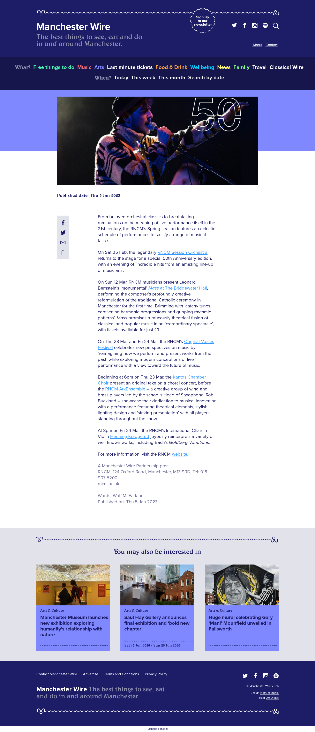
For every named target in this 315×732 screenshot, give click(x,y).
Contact (271, 45)
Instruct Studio (269, 693)
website (179, 454)
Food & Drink (171, 67)
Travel (259, 67)
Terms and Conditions (121, 674)
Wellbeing (202, 67)
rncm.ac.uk (108, 484)
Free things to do (53, 67)
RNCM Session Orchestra (183, 252)
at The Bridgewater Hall (177, 288)
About (257, 45)
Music (84, 67)
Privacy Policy (156, 674)
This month (171, 77)
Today (121, 77)
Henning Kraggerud (129, 436)
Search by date (206, 77)
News (224, 67)
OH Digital (272, 698)
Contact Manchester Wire (56, 674)
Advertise (90, 674)
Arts (99, 67)
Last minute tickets (130, 67)
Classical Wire (286, 67)
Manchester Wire (73, 27)
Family (241, 67)
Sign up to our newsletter (203, 21)
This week (143, 77)
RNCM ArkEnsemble (125, 389)
